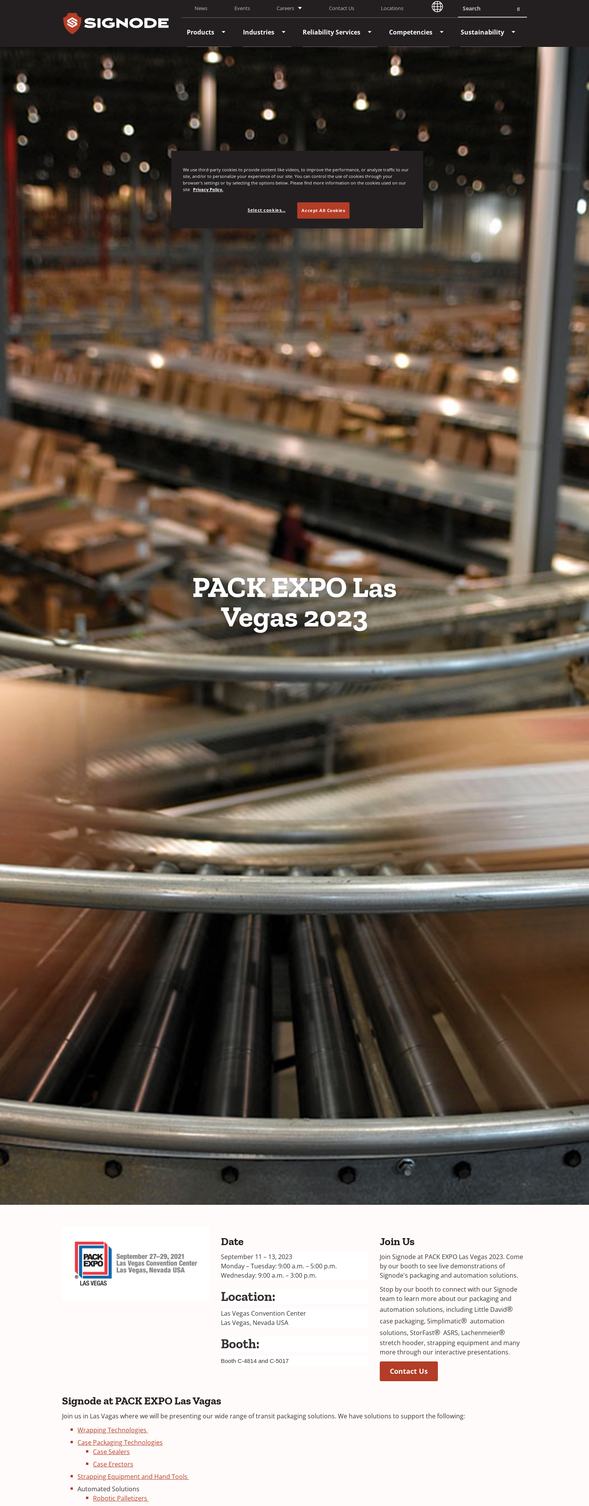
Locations (392, 8)
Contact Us (341, 8)
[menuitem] (200, 32)
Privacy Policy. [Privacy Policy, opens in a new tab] (208, 189)
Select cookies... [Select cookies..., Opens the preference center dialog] (267, 210)
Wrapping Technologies (113, 1430)
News (201, 8)
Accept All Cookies (323, 210)
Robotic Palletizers (121, 1498)
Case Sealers (111, 1451)
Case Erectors (113, 1464)
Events (242, 8)
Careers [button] (285, 8)
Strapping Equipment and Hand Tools (133, 1476)
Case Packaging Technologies (120, 1442)
